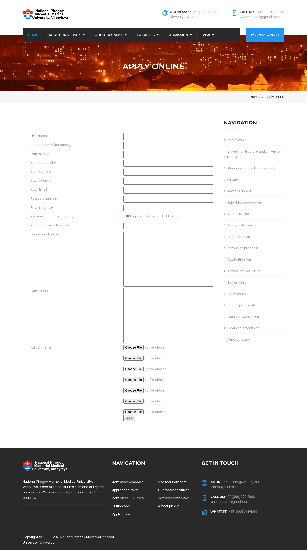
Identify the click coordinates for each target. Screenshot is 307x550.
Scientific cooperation (243, 202)
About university (65, 35)
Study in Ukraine (238, 225)
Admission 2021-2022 (242, 271)
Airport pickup (236, 339)
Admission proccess (241, 248)
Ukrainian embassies (241, 328)
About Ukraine (109, 35)
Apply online (265, 35)
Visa (206, 35)
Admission (178, 35)
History (231, 179)
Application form (239, 259)
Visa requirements (240, 305)
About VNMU (235, 140)
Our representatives (241, 316)
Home (33, 35)
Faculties (146, 35)
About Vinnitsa (237, 236)
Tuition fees (235, 282)
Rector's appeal (238, 191)
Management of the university (249, 168)
